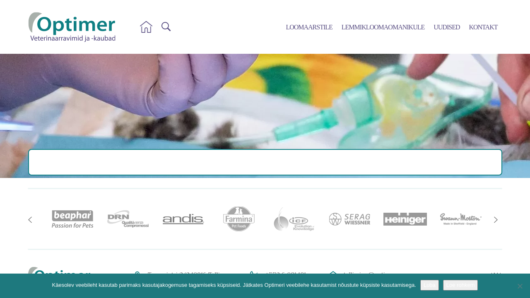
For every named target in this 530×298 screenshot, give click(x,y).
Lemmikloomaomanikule (383, 27)
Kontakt (483, 27)
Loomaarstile (309, 27)
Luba (430, 285)
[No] (520, 286)
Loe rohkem (460, 285)
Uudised (447, 27)
